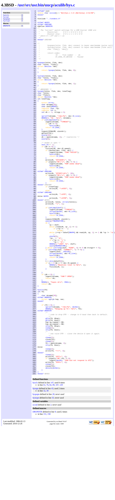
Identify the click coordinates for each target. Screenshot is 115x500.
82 (50, 458)
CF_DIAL (55, 151)
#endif (41, 16)
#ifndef (41, 11)
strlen (65, 240)
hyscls (6, 15)
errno (51, 121)
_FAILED (65, 300)
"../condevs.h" (53, 20)
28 (53, 467)
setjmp (48, 142)
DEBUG (44, 139)
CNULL (66, 336)
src (27, 5)
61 (44, 458)
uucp (49, 5)
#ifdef (41, 25)
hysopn (6, 18)
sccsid (52, 13)
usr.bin (38, 5)
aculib (60, 5)
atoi (51, 311)
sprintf (45, 137)
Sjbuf (54, 142)
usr (21, 5)
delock (48, 440)
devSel (59, 252)
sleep (47, 391)
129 (61, 458)
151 (44, 487)
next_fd (45, 172)
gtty (47, 380)
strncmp (57, 295)
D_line (76, 137)
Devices (47, 78)
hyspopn (6, 20)
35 (53, 471)
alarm (44, 160)
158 (48, 487)
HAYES (46, 25)
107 (57, 458)
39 (47, 464)
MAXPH (53, 126)
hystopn (6, 22)
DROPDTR (6, 27)
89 (53, 458)
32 (44, 464)
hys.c (70, 5)
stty (47, 389)
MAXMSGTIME (58, 263)
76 (47, 458)
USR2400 (47, 27)
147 (51, 455)
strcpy (52, 252)
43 (52, 461)
